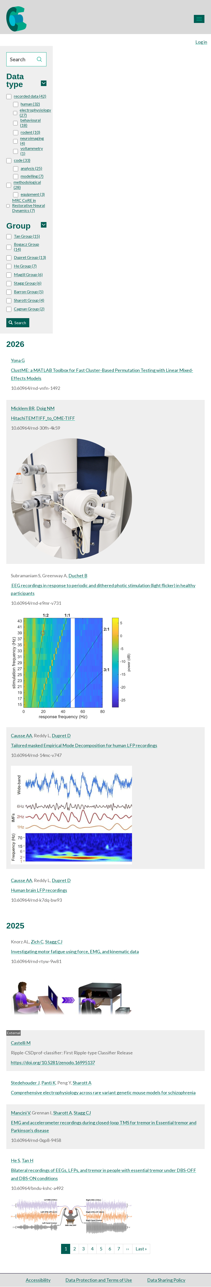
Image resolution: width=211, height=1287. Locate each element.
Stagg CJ (53, 941)
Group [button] (18, 226)
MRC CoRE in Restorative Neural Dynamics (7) (25, 205)
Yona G (18, 360)
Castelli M (21, 1043)
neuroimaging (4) (28, 141)
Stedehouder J (25, 1082)
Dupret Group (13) (26, 257)
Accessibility (38, 1280)
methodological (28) (23, 184)
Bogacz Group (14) (22, 247)
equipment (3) (29, 194)
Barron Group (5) (24, 292)
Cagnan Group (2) (25, 309)
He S (15, 1160)
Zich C (37, 941)
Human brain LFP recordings (39, 890)
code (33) (18, 160)
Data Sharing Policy (166, 1280)
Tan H (27, 1160)
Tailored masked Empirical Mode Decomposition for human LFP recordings (84, 745)
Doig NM (45, 408)
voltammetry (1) (28, 151)
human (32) (26, 104)
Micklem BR (23, 408)
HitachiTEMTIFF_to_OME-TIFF (43, 418)
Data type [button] (15, 81)
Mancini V (20, 1112)
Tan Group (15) (23, 236)
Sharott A (82, 1082)
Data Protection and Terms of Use (98, 1280)
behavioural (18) (27, 122)
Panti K (48, 1082)
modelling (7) (28, 176)
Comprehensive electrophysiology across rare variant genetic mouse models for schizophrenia (103, 1092)
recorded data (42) (26, 96)
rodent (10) (26, 132)
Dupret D (61, 735)
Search (17, 322)
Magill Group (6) (24, 275)
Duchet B (77, 575)
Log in (201, 42)
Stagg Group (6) (23, 283)
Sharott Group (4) (25, 300)
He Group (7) (21, 266)
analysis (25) (27, 168)
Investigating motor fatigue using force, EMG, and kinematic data (75, 951)
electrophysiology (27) (32, 112)
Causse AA (21, 735)
